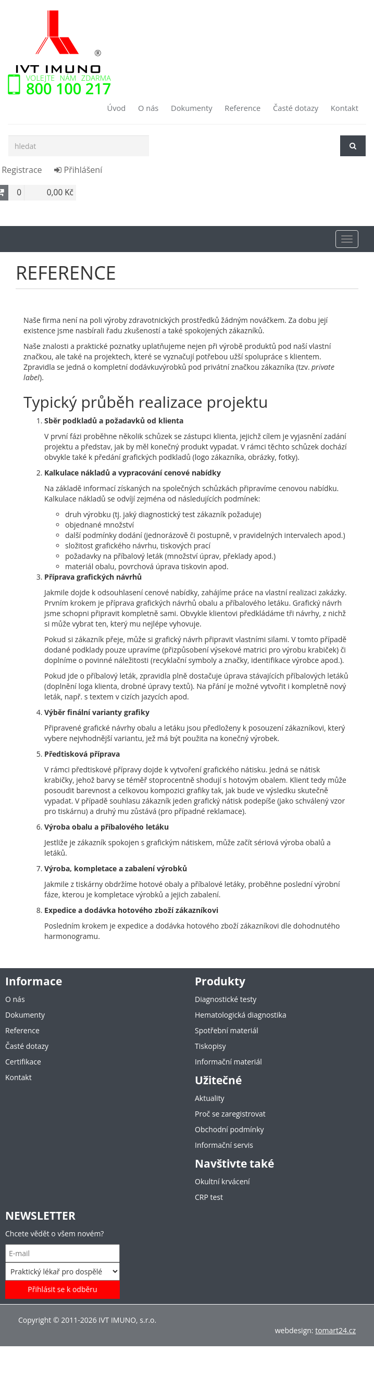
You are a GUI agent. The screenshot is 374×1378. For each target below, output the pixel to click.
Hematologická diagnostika (240, 1015)
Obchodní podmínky (229, 1129)
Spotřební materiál (226, 1030)
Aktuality (210, 1098)
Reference (242, 108)
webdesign (293, 1330)
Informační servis (224, 1145)
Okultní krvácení (222, 1181)
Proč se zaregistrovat (230, 1114)
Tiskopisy (210, 1046)
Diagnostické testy (225, 999)
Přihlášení (78, 170)
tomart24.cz (335, 1330)
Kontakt (344, 108)
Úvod (116, 108)
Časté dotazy (295, 108)
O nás (148, 108)
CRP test (209, 1197)
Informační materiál (228, 1062)
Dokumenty (192, 108)
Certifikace (23, 1062)
